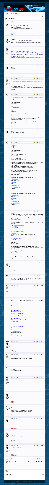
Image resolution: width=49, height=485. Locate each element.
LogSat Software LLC (25, 481)
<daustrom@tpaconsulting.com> (15, 179)
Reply (42, 78)
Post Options (35, 78)
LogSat (7, 22)
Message (12, 21)
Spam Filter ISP (12, 34)
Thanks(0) (38, 78)
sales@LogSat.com (30, 481)
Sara (6, 298)
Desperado (7, 65)
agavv (7, 377)
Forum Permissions (42, 474)
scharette (7, 94)
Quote (41, 78)
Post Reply (7, 470)
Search (39, 16)
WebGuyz (7, 367)
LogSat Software (12, 33)
